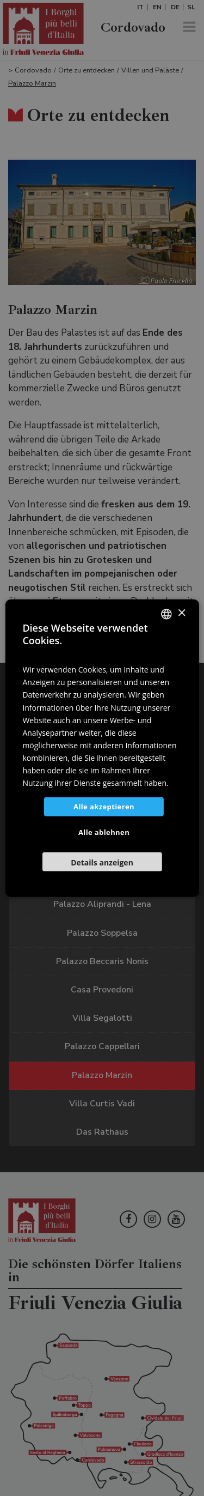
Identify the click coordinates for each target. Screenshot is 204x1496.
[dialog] (102, 748)
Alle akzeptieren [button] (103, 806)
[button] (101, 861)
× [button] (181, 613)
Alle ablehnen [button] (103, 832)
